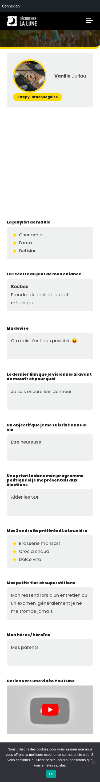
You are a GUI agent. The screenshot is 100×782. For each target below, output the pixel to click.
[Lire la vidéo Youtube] (50, 709)
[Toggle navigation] (89, 21)
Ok (51, 774)
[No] (93, 762)
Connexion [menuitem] (11, 6)
